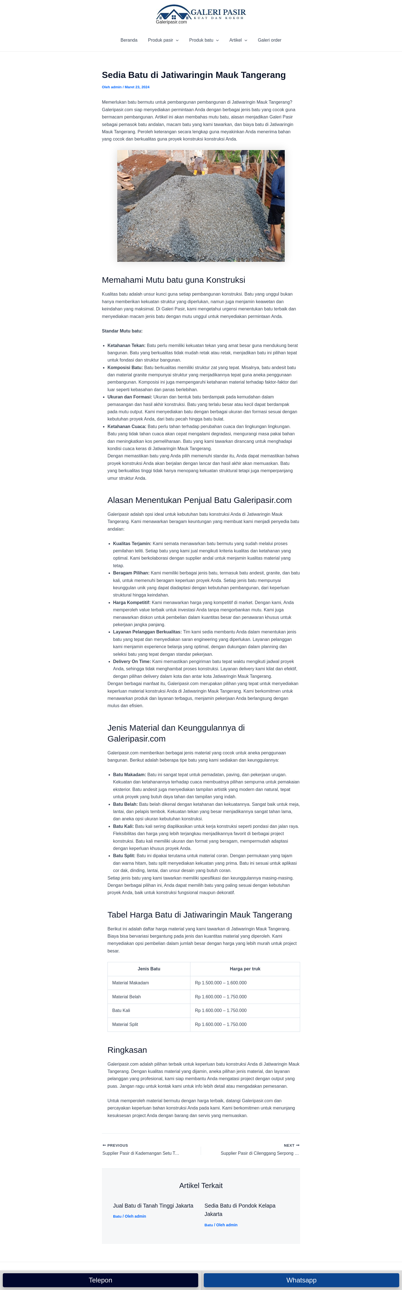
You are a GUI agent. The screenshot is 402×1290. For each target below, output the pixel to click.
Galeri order (266, 40)
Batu (117, 1217)
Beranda (132, 40)
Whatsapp (301, 1280)
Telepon (100, 1280)
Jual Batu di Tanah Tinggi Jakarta (154, 1206)
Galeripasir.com (171, 22)
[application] (177, 40)
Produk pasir (165, 40)
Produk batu (204, 40)
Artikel (237, 40)
